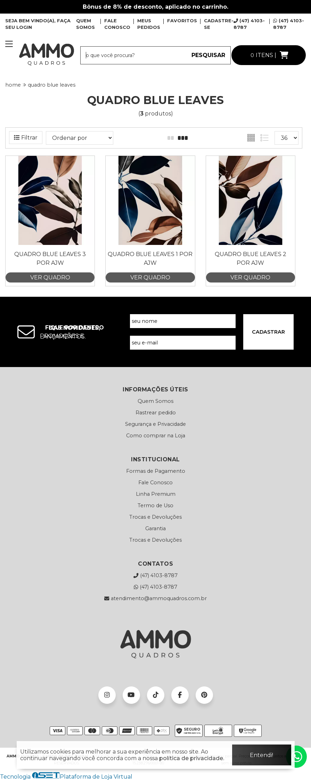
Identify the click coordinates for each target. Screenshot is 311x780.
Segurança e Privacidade (155, 424)
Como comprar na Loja (155, 435)
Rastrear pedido (156, 412)
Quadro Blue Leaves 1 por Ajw (150, 258)
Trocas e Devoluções (155, 517)
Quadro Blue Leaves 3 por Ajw (50, 258)
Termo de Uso (155, 505)
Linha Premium (155, 494)
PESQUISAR (208, 55)
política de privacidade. (191, 758)
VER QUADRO (50, 277)
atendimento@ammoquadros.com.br (155, 598)
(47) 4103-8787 (155, 575)
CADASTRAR (268, 332)
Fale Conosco (155, 482)
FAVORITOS (182, 20)
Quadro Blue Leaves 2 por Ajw (250, 258)
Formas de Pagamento (155, 471)
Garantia (155, 528)
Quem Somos (155, 401)
